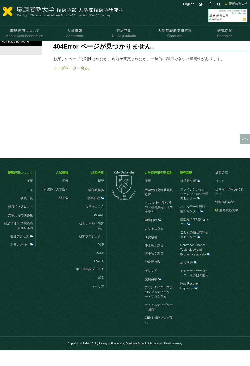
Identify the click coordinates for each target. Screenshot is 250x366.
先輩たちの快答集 (20, 231)
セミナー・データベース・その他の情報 (194, 289)
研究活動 (186, 188)
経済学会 (188, 278)
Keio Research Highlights (190, 302)
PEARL (99, 231)
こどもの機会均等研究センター (194, 250)
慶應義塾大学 (238, 4)
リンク (220, 197)
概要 (23, 197)
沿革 (30, 205)
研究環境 (151, 253)
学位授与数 (152, 277)
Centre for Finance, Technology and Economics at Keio (195, 265)
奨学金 (64, 213)
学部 (65, 197)
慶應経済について (20, 188)
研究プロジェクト (91, 252)
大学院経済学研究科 (158, 188)
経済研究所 (190, 197)
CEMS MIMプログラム (159, 335)
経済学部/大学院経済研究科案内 (18, 241)
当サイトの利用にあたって (229, 207)
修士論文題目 (154, 261)
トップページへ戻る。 (72, 84)
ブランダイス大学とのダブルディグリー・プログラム (159, 307)
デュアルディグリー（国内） (159, 323)
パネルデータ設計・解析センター (194, 224)
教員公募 (221, 188)
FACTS (99, 277)
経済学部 (97, 188)
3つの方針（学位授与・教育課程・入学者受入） (159, 223)
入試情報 (62, 188)
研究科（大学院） (56, 205)
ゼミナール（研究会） (91, 241)
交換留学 (153, 295)
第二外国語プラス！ (90, 285)
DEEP (100, 268)
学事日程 (96, 214)
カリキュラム (91, 222)
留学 (97, 293)
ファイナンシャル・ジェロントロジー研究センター (194, 209)
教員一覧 (26, 214)
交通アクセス (21, 252)
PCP (101, 260)
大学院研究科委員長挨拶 (159, 208)
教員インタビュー (18, 222)
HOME (4, 47)
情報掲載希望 (224, 217)
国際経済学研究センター (194, 237)
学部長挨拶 (96, 205)
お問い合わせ (21, 260)
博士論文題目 (154, 269)
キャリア (94, 302)
